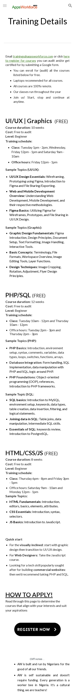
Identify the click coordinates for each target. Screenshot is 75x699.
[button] (5, 5)
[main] (37, 21)
